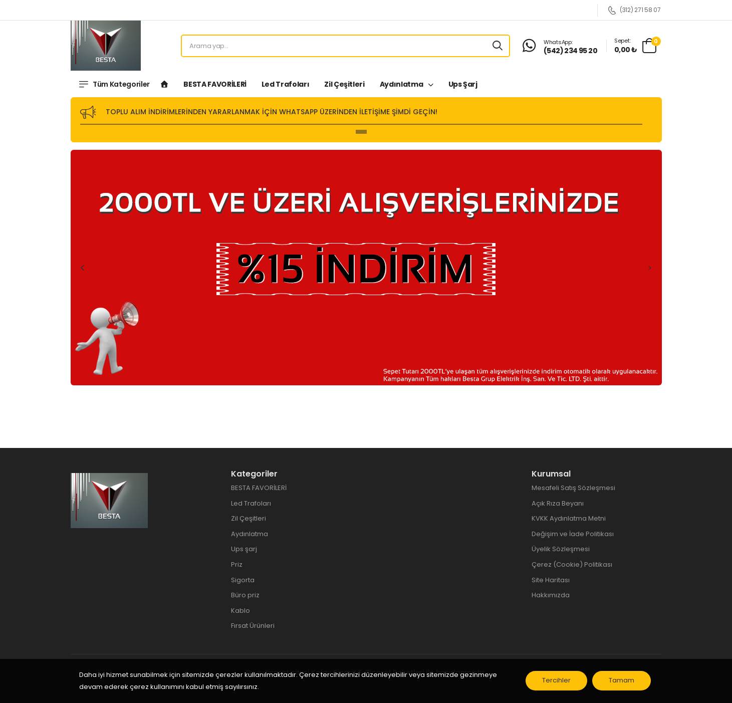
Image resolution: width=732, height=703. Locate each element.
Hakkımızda (551, 595)
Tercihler (559, 682)
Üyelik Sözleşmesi (561, 549)
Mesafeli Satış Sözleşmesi (573, 488)
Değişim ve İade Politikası (573, 534)
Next (650, 268)
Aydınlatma (402, 84)
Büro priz (245, 595)
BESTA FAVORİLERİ (214, 84)
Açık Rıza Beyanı (558, 503)
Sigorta (243, 580)
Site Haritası (551, 580)
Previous (83, 268)
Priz (236, 564)
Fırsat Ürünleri (253, 625)
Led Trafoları (285, 84)
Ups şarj (462, 84)
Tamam (624, 682)
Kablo (240, 610)
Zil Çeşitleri (344, 84)
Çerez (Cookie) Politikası (572, 564)
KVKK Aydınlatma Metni (569, 518)
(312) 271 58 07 (634, 10)
